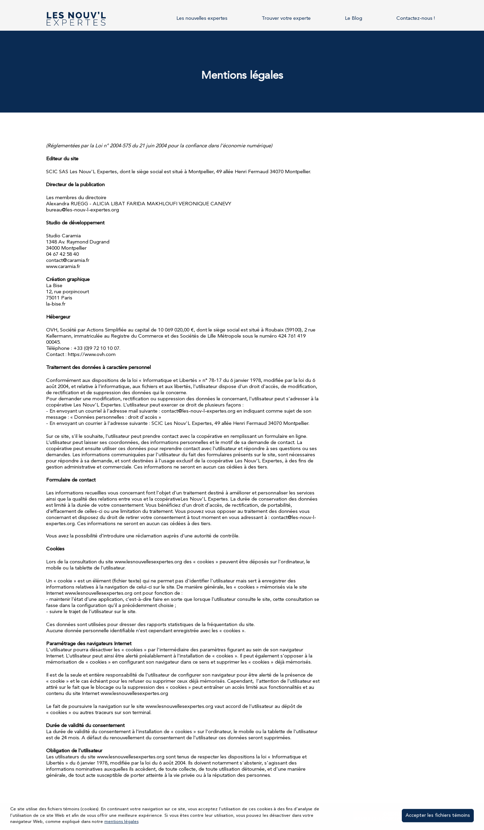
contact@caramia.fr (67, 260)
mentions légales (121, 822)
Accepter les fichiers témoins (438, 816)
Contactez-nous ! (415, 18)
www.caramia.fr (63, 266)
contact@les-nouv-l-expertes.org (198, 411)
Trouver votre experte (286, 18)
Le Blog (353, 18)
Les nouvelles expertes (202, 18)
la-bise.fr (55, 304)
